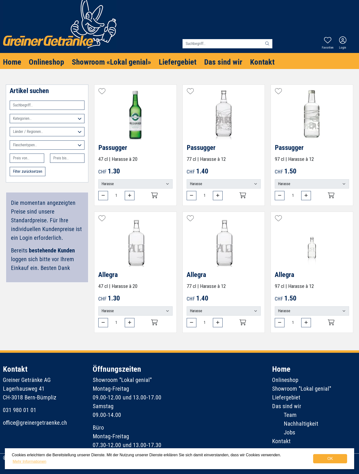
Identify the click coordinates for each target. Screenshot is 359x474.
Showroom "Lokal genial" (301, 388)
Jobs (289, 432)
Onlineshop (46, 62)
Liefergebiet (177, 62)
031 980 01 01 (19, 410)
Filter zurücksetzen (27, 171)
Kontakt (262, 62)
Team (290, 415)
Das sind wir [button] (223, 62)
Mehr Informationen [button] (29, 461)
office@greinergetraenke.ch (35, 422)
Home (12, 62)
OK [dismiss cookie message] (330, 459)
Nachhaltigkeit (301, 423)
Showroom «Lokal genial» (111, 62)
